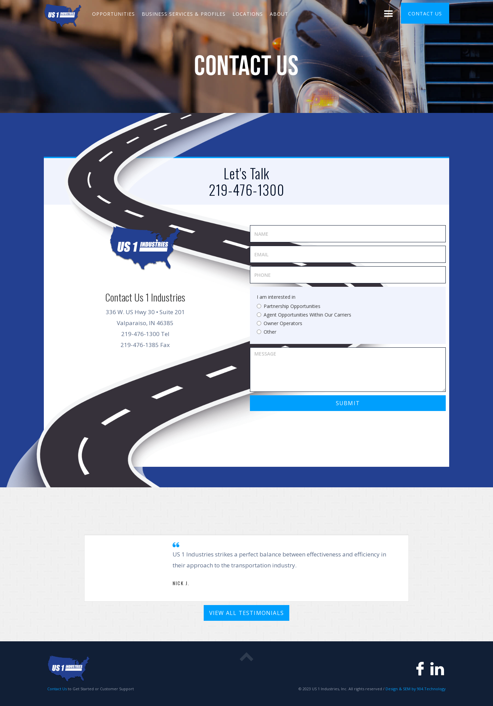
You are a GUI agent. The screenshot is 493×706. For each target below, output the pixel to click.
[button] (388, 14)
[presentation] (302, 427)
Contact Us (57, 688)
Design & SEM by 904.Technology (415, 688)
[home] (63, 14)
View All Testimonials (246, 613)
